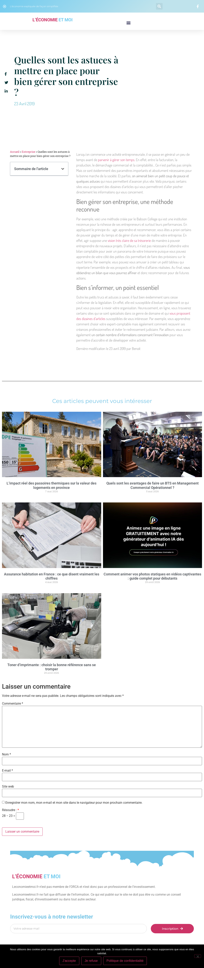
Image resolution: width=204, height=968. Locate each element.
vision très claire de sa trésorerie (129, 240)
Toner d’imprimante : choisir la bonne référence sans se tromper (51, 667)
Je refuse (91, 960)
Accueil (14, 152)
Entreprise (28, 152)
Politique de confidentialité (125, 960)
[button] (159, 6)
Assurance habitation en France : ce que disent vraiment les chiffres (51, 576)
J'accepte (69, 960)
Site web (8, 786)
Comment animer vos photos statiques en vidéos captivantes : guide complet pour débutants (152, 576)
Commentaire (12, 703)
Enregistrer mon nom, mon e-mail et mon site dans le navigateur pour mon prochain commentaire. (73, 802)
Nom (6, 754)
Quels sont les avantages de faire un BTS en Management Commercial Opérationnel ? (152, 485)
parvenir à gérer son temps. (116, 160)
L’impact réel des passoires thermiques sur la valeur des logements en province (51, 485)
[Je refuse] (197, 956)
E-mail (7, 770)
